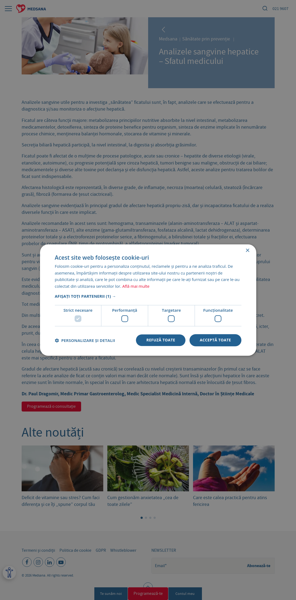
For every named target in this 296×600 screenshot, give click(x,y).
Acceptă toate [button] (215, 340)
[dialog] (148, 300)
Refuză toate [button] (160, 340)
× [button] (247, 251)
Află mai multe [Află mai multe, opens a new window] (136, 286)
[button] (148, 296)
